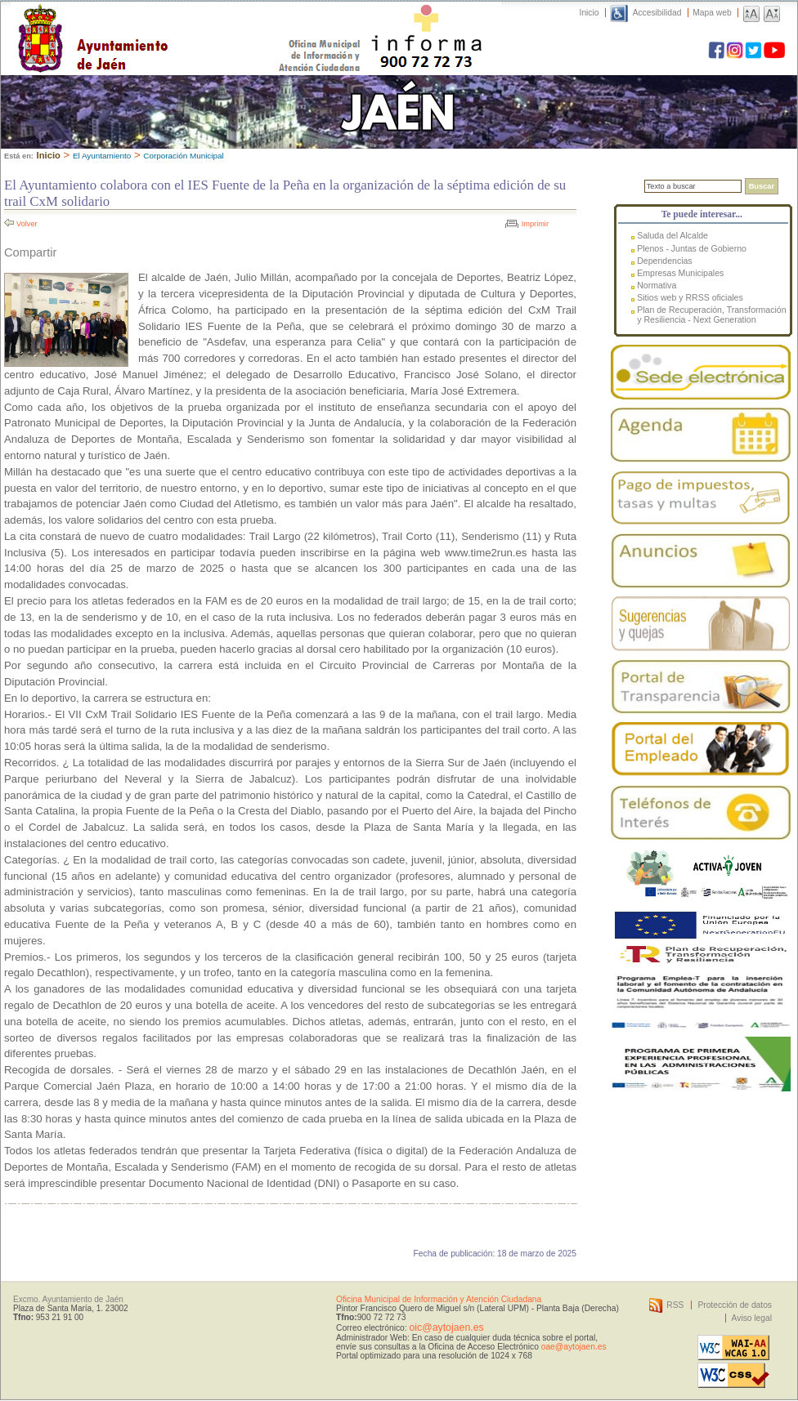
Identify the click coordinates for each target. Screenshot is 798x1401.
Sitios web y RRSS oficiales (690, 297)
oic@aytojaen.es (446, 1327)
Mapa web (712, 12)
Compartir (30, 252)
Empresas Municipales (680, 273)
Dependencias (664, 260)
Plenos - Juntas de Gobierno (691, 248)
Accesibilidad (657, 12)
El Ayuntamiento (102, 155)
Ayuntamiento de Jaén (164, 22)
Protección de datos (734, 1305)
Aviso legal (752, 1318)
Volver (27, 224)
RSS (675, 1305)
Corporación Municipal (183, 155)
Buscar (761, 186)
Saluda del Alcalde (672, 235)
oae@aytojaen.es (574, 1346)
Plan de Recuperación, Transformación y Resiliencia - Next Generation (711, 314)
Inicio (589, 12)
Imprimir (535, 224)
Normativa (656, 285)
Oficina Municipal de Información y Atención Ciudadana (438, 1299)
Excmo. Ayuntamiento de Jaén (68, 1299)
